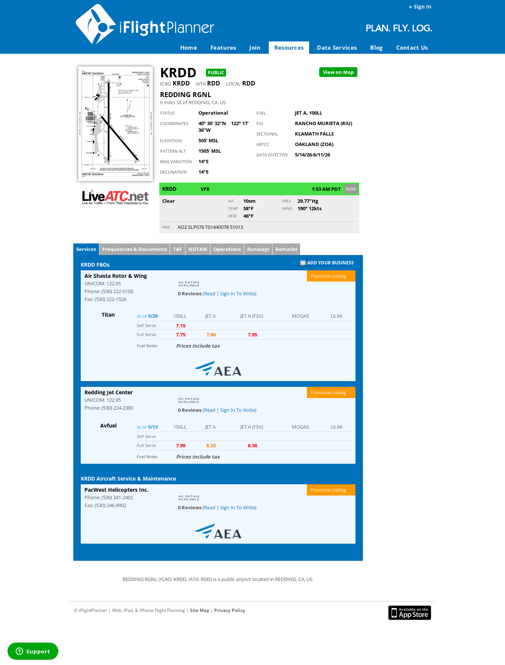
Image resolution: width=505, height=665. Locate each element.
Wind (287, 208)
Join (255, 47)
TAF (177, 249)
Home (188, 47)
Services (86, 249)
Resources (289, 47)
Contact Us (412, 47)
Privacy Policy (229, 610)
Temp (233, 208)
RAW (351, 189)
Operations (227, 249)
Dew (232, 215)
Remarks (286, 249)
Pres (286, 200)
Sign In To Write (237, 293)
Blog (376, 47)
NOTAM (197, 249)
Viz (231, 200)
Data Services (337, 47)
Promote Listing (328, 276)
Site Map (199, 610)
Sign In (422, 6)
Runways (258, 249)
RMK (166, 227)
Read (209, 293)
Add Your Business (327, 263)
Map (338, 72)
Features (223, 47)
